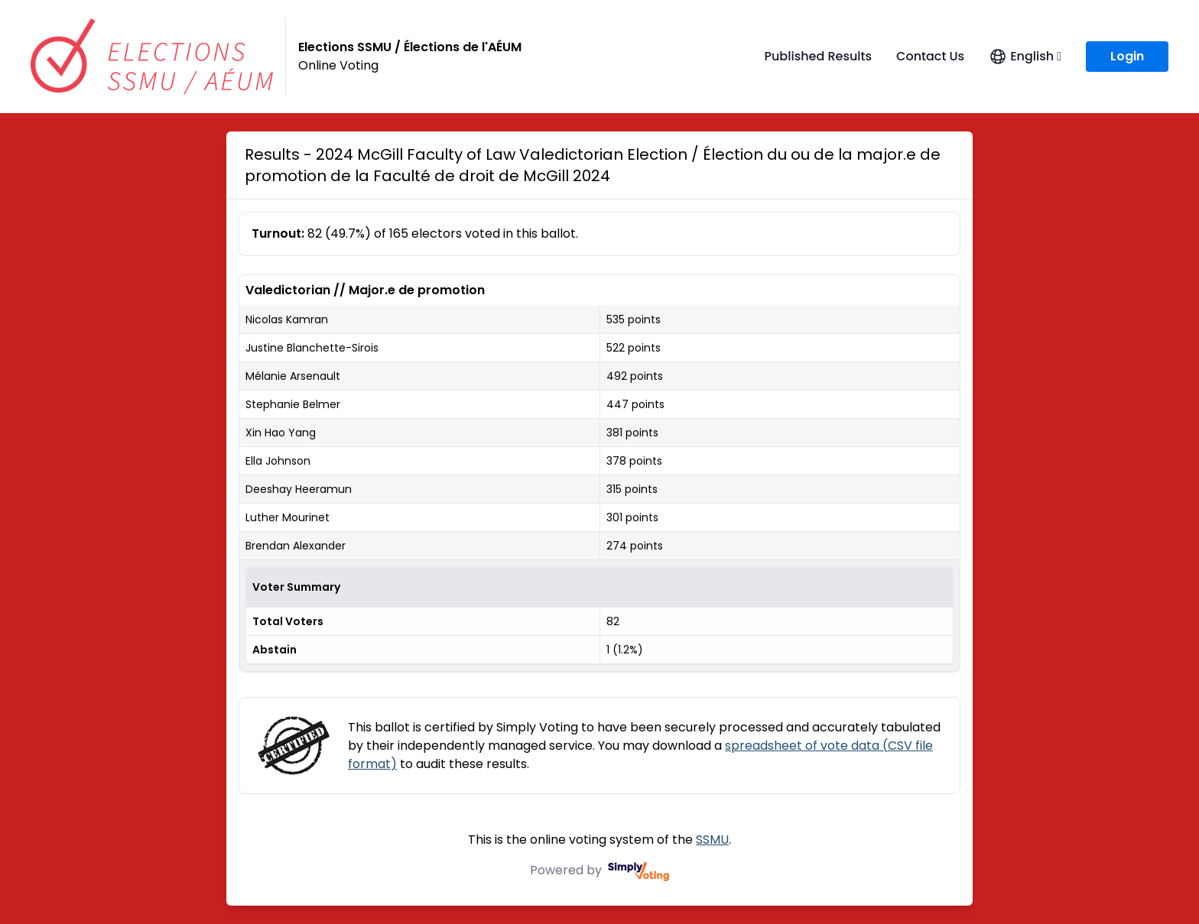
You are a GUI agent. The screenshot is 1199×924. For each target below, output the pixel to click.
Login (1127, 56)
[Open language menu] (1025, 56)
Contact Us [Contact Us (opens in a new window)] (930, 56)
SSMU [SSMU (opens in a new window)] (712, 839)
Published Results (818, 56)
